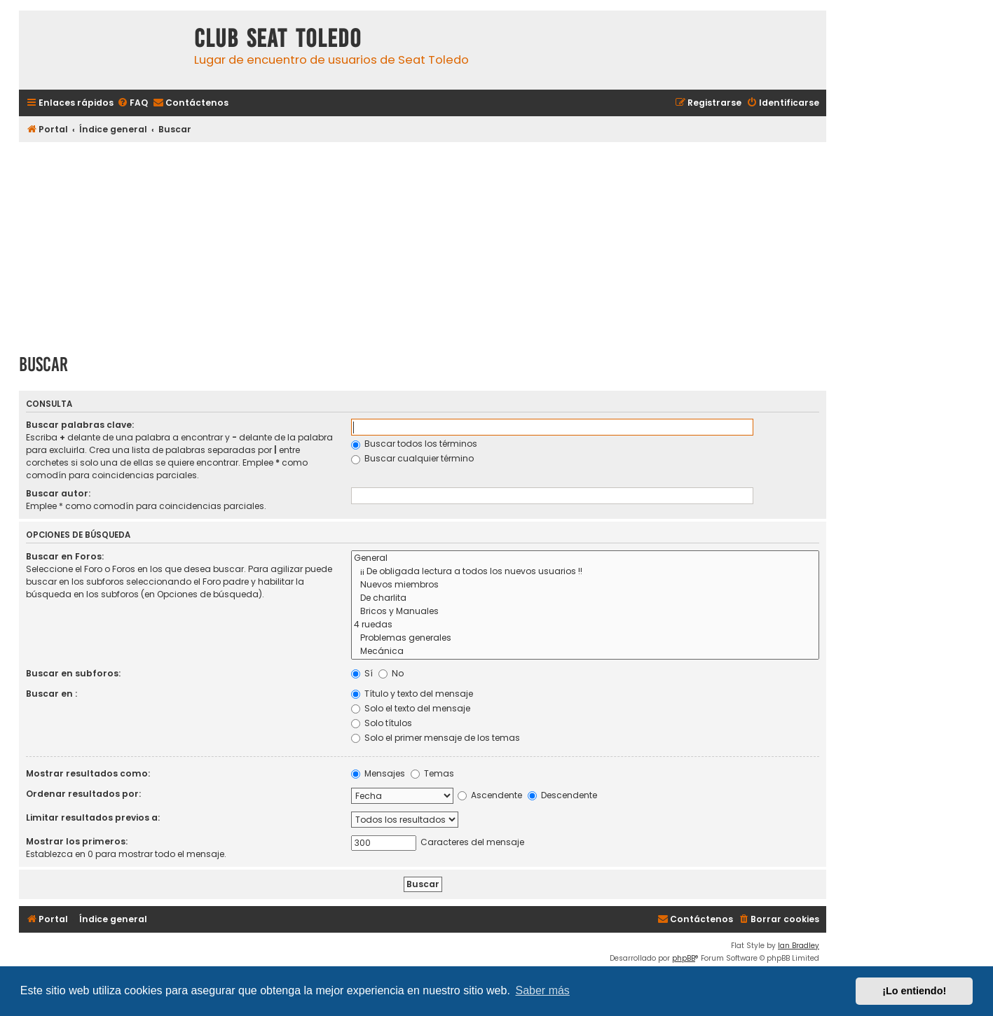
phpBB (683, 958)
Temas (432, 773)
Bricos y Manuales (585, 611)
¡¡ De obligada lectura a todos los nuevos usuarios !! (585, 571)
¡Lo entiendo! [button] (914, 990)
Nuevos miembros (585, 585)
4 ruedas (585, 625)
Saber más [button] (543, 990)
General (585, 558)
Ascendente (490, 795)
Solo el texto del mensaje (410, 708)
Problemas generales (585, 638)
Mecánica (585, 651)
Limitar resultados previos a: (93, 817)
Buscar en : (51, 694)
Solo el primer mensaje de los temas (435, 738)
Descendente (562, 795)
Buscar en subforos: (73, 673)
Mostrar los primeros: (77, 841)
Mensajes (378, 773)
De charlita (585, 598)
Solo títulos (381, 723)
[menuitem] (132, 103)
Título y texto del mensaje (412, 694)
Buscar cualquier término (412, 458)
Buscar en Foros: (65, 556)
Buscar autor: (58, 493)
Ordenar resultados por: (83, 794)
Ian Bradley (798, 945)
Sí (362, 673)
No (391, 673)
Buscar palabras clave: (80, 425)
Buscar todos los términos (414, 444)
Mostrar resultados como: (88, 773)
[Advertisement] (422, 243)
